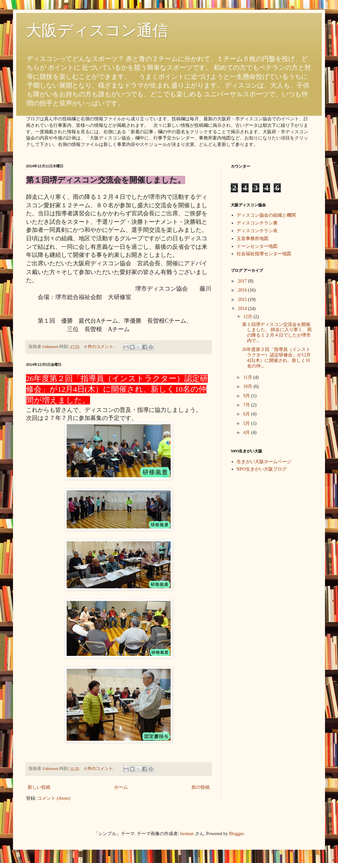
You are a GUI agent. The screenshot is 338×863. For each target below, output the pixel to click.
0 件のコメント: (99, 346)
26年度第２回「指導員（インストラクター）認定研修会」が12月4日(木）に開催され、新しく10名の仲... (276, 357)
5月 (247, 423)
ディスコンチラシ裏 (257, 223)
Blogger (236, 833)
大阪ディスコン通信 (97, 30)
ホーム (121, 787)
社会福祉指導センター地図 (264, 253)
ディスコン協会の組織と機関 (266, 215)
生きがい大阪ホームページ (264, 461)
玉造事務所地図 (252, 238)
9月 (247, 395)
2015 (243, 299)
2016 (243, 290)
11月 (248, 377)
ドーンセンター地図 (257, 246)
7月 (247, 404)
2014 (243, 308)
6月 (247, 414)
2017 (243, 281)
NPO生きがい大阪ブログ (262, 469)
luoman (187, 833)
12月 (248, 316)
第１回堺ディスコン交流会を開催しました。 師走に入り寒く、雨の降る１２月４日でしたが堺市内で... (277, 332)
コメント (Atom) (53, 798)
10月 (248, 386)
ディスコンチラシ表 (257, 230)
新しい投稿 (39, 787)
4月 (247, 432)
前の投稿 (200, 787)
